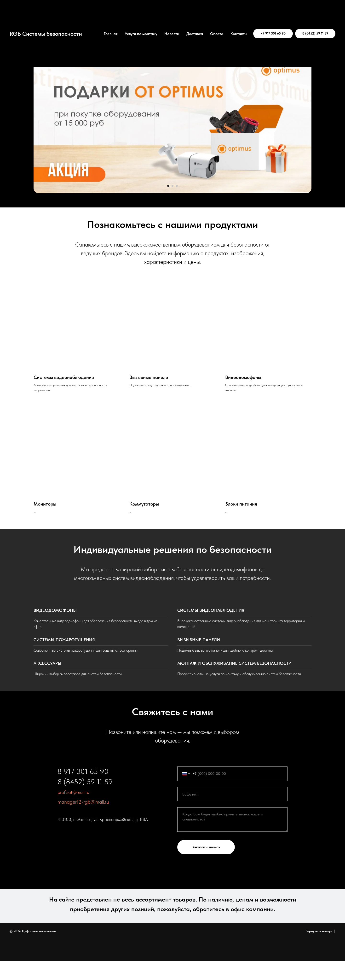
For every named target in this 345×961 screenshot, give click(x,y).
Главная (111, 33)
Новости (171, 33)
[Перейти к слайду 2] (172, 186)
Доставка (194, 33)
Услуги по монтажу (141, 33)
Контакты (238, 33)
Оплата (216, 33)
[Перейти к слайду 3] (177, 186)
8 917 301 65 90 (83, 771)
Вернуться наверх (320, 931)
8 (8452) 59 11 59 (85, 781)
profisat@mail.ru (73, 792)
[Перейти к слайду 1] (168, 186)
